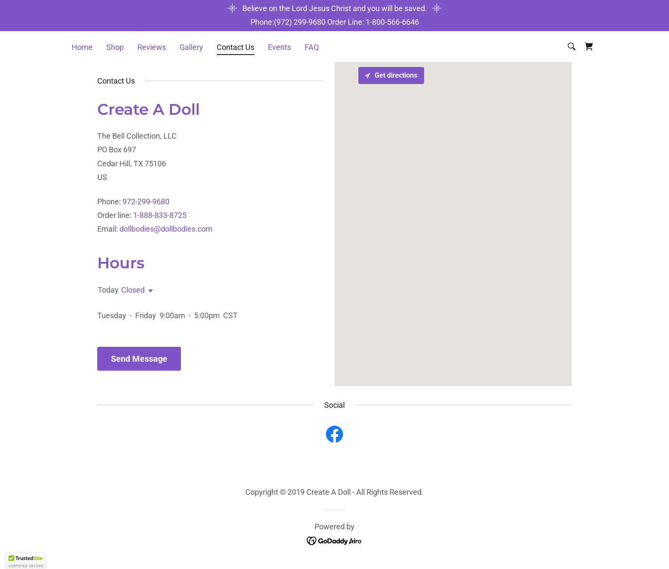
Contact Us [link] (235, 47)
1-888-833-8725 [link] (159, 215)
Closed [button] (133, 289)
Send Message (139, 359)
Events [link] (279, 47)
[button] (148, 290)
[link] (588, 46)
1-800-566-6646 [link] (392, 21)
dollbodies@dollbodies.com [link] (165, 228)
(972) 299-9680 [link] (300, 21)
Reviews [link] (151, 47)
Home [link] (82, 47)
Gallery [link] (191, 47)
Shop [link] (115, 47)
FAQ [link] (312, 47)
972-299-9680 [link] (145, 201)
